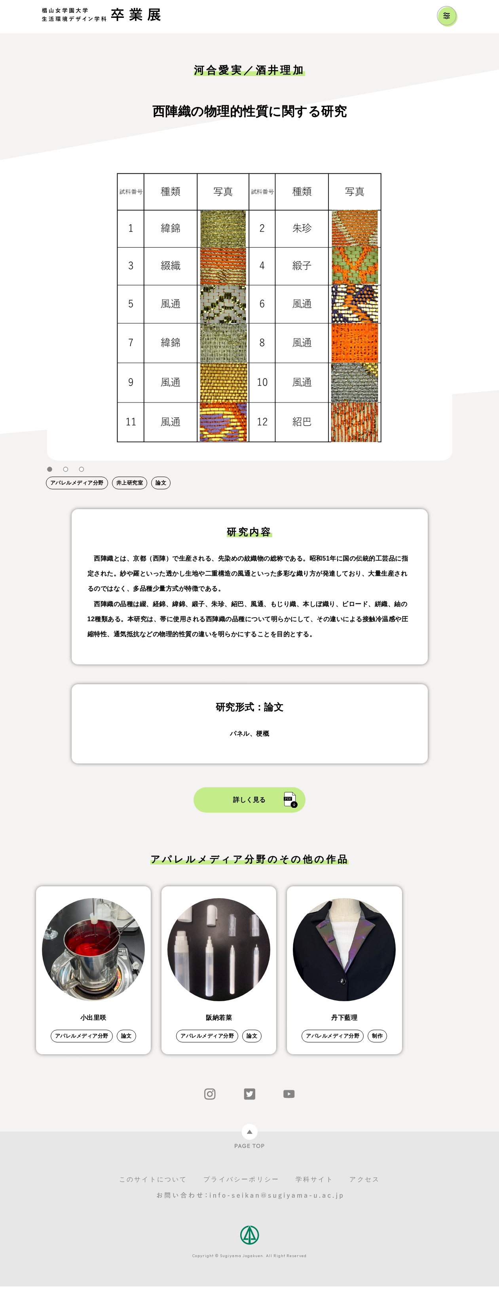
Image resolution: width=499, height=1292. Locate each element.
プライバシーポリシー (241, 1184)
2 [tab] (66, 470)
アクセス (364, 1184)
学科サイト (315, 1184)
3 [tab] (81, 470)
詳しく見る (249, 799)
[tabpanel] (249, 308)
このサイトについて (153, 1184)
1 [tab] (50, 470)
